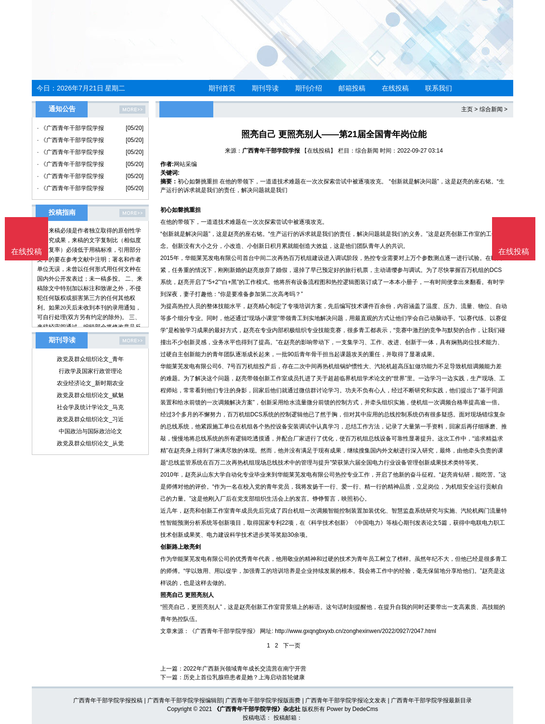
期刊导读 (265, 88)
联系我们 (438, 88)
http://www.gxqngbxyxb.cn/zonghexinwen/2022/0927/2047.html (355, 631)
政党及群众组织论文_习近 (90, 419)
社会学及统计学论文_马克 (90, 407)
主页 (467, 109)
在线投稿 (395, 88)
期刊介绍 (308, 88)
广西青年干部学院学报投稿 (108, 700)
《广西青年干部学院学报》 (224, 631)
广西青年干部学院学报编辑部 (184, 700)
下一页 (291, 645)
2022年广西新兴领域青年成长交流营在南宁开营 (244, 668)
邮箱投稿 (351, 88)
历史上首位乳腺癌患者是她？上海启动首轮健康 (244, 677)
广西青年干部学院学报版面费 (262, 700)
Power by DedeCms (352, 709)
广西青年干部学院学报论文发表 (345, 700)
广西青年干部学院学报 (271, 150)
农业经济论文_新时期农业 (90, 383)
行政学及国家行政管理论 (90, 371)
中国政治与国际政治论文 (90, 431)
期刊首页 (221, 88)
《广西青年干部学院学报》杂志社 (257, 709)
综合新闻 (491, 109)
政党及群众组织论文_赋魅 (90, 395)
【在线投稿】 (318, 150)
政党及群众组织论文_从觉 (90, 443)
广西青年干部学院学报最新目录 (431, 700)
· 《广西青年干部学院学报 (70, 128)
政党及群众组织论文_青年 (90, 359)
